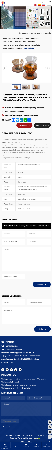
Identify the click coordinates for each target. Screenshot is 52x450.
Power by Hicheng (25, 438)
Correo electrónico (5, 447)
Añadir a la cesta (42, 125)
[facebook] (2, 369)
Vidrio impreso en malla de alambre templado (21, 45)
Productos (34, 33)
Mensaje (41, 284)
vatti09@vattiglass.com (23, 108)
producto (36, 446)
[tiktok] (20, 369)
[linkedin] (7, 369)
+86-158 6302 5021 (26, 353)
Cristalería (46, 33)
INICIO (24, 33)
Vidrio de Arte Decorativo (25, 42)
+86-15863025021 (11, 346)
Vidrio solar (7, 42)
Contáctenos (47, 446)
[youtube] (15, 369)
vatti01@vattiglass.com (14, 349)
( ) (48, 1)
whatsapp (26, 446)
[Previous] (5, 68)
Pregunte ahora (24, 125)
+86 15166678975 (13, 112)
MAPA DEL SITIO (26, 442)
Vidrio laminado (32, 39)
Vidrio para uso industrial (13, 39)
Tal (16, 446)
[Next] (47, 68)
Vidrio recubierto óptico (12, 48)
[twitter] (11, 369)
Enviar (42, 329)
